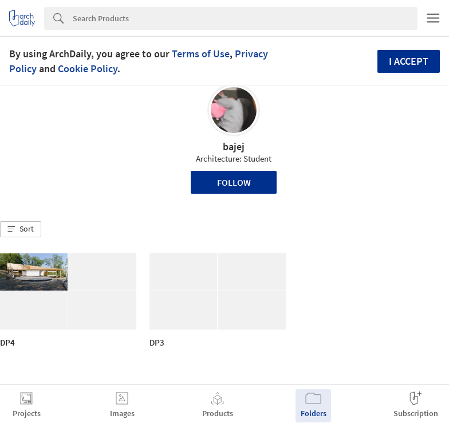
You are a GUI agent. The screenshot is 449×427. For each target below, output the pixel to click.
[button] (20, 229)
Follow (234, 182)
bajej (234, 146)
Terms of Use (201, 53)
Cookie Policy (87, 68)
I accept (408, 61)
